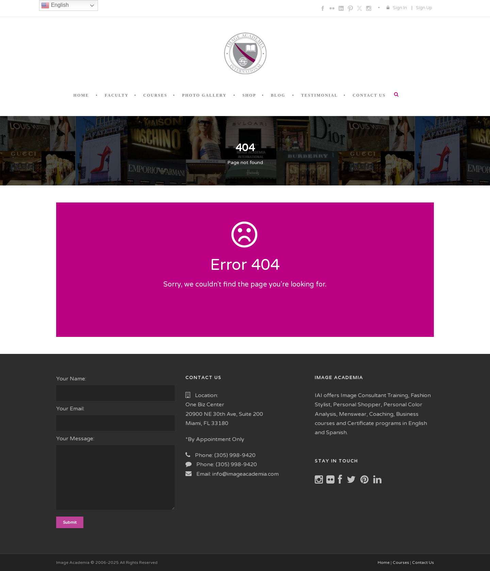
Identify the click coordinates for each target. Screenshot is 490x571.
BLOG (278, 95)
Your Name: (115, 388)
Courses (401, 562)
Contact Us (423, 562)
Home (384, 562)
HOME (81, 95)
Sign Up (424, 8)
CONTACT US (369, 95)
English (55, 5)
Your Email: (115, 418)
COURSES (155, 95)
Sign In (400, 8)
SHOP (249, 95)
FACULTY (117, 95)
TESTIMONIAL (319, 95)
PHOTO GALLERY (204, 95)
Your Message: (115, 474)
